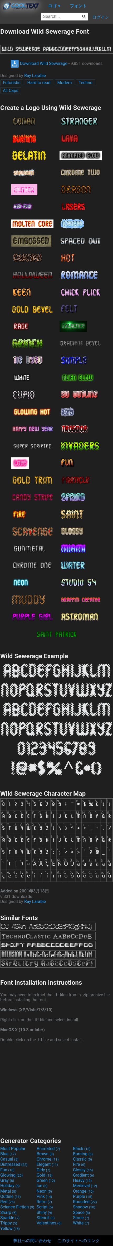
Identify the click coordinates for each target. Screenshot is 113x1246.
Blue (8, 1153)
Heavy (82, 1180)
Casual (9, 1159)
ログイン (100, 17)
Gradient (83, 1175)
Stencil (46, 1217)
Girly (43, 1169)
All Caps (10, 90)
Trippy (8, 1223)
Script (45, 1206)
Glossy (83, 1169)
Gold (45, 1175)
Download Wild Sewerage (39, 63)
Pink (44, 1196)
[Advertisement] (56, 1089)
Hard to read (39, 82)
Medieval (85, 1185)
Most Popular (13, 1148)
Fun (7, 1169)
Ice (42, 1185)
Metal (8, 1191)
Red (7, 1201)
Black (82, 1148)
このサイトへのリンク (78, 1240)
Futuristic (12, 82)
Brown (45, 1153)
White (81, 1223)
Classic (82, 1159)
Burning (83, 1153)
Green (46, 1180)
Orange (83, 1191)
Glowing (11, 1175)
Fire (79, 1164)
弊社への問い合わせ (32, 1240)
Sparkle (9, 1217)
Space (81, 1212)
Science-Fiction (17, 1206)
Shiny (44, 1212)
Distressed (13, 1164)
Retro (44, 1201)
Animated (48, 1148)
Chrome (48, 1159)
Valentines (49, 1223)
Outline (10, 1196)
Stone (81, 1217)
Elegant (47, 1164)
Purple (82, 1196)
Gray (7, 1180)
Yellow (10, 1228)
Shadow (84, 1206)
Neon (44, 1191)
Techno (85, 82)
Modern (64, 82)
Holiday (10, 1185)
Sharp (8, 1212)
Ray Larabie (35, 75)
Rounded (85, 1201)
